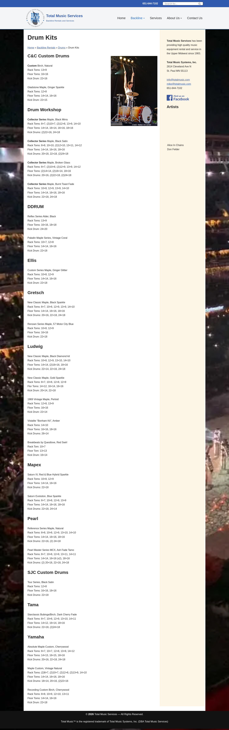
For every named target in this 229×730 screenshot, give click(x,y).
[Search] (179, 3)
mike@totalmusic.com (179, 84)
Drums (61, 47)
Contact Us (194, 18)
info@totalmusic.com (178, 79)
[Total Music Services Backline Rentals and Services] (54, 17)
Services (156, 18)
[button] (144, 18)
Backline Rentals (46, 47)
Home (121, 18)
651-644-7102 (150, 3)
